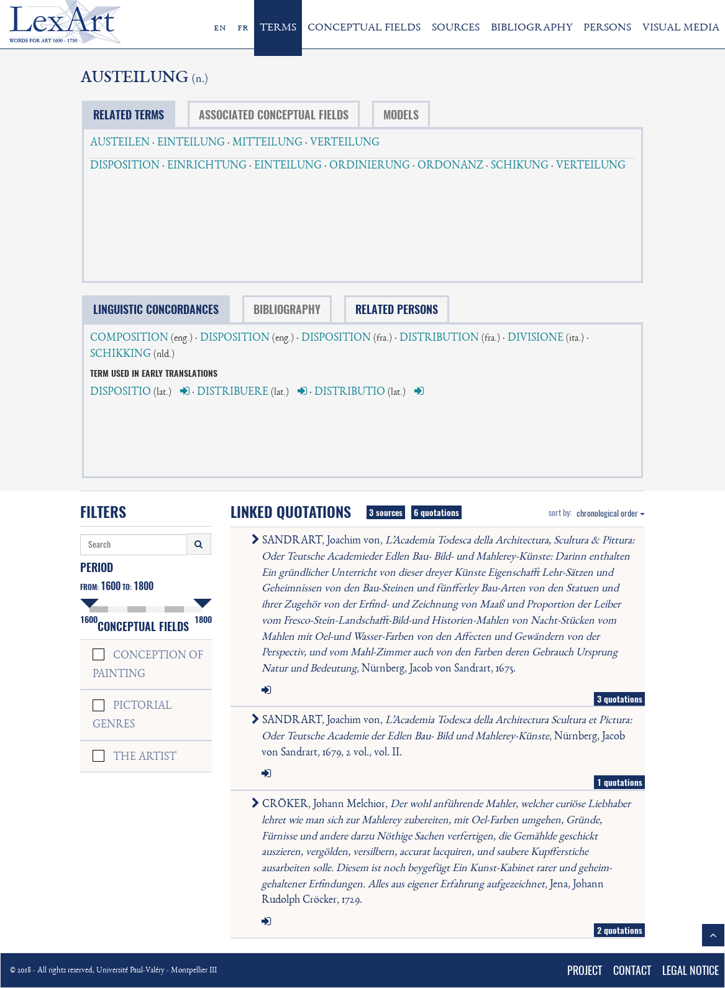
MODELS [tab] (401, 114)
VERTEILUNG (345, 143)
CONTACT (632, 970)
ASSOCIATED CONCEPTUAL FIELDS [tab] (274, 114)
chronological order (611, 513)
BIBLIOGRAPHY (531, 28)
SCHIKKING (120, 354)
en (220, 28)
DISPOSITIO (120, 392)
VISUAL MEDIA (680, 28)
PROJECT (584, 970)
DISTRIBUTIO (349, 392)
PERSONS (607, 28)
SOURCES (456, 28)
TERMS (278, 28)
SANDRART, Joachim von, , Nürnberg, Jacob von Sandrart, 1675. (445, 605)
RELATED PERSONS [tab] (396, 309)
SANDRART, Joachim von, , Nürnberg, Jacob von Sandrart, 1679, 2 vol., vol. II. (444, 736)
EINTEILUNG (191, 143)
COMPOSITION (129, 338)
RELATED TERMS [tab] (128, 114)
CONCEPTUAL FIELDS (364, 28)
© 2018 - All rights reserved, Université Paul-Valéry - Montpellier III (113, 971)
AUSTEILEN (120, 143)
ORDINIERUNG (369, 166)
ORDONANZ (450, 166)
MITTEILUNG (267, 143)
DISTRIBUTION (439, 338)
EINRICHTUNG (207, 166)
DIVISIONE (535, 338)
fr (243, 28)
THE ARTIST (144, 757)
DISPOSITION (125, 166)
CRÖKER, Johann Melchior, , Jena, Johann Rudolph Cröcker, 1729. (444, 852)
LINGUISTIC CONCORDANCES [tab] (156, 309)
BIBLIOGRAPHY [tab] (287, 309)
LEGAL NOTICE (690, 970)
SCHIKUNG (520, 166)
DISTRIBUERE (232, 392)
